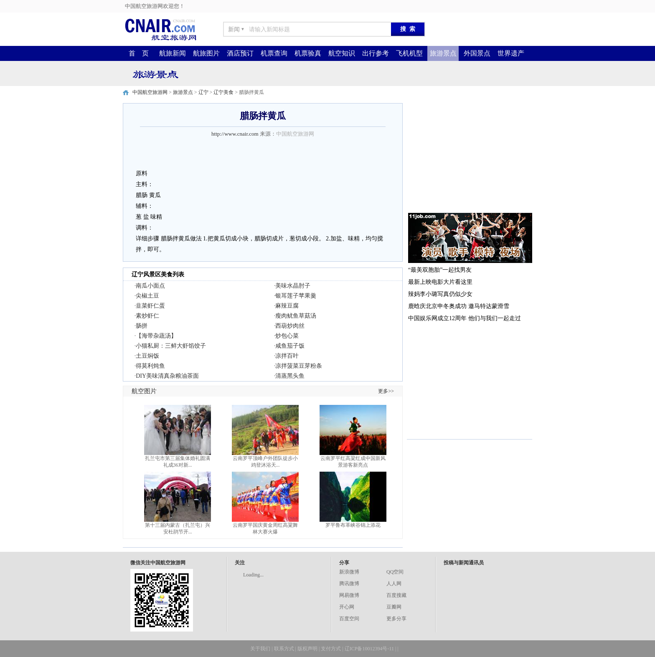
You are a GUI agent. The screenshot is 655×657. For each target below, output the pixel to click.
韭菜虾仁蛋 (150, 306)
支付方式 (331, 649)
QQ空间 (395, 572)
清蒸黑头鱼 (290, 376)
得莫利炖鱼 (150, 366)
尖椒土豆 (147, 296)
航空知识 (341, 53)
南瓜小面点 (150, 286)
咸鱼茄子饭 (290, 346)
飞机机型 (409, 53)
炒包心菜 (287, 336)
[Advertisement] (469, 155)
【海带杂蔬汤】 (156, 336)
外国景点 (477, 53)
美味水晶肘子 (292, 286)
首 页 (139, 53)
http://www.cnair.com (235, 134)
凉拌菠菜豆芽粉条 (298, 366)
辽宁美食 (223, 92)
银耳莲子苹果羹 (295, 296)
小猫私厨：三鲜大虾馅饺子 (171, 346)
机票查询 (274, 53)
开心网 (346, 607)
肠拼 (141, 326)
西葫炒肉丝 (290, 326)
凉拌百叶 (287, 356)
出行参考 (375, 53)
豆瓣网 (393, 607)
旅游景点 (443, 53)
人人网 (393, 583)
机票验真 (307, 53)
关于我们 (260, 649)
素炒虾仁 (147, 316)
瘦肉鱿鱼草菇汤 (295, 316)
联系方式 (284, 649)
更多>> (386, 391)
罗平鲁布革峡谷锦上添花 (353, 525)
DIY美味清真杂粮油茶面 (167, 376)
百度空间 (349, 619)
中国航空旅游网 (150, 92)
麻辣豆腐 (287, 306)
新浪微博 (349, 572)
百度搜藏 (396, 595)
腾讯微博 (349, 583)
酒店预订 (240, 53)
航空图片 (144, 391)
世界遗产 (511, 53)
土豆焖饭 (147, 356)
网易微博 (349, 595)
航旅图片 (206, 53)
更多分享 (396, 619)
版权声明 (307, 649)
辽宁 (203, 92)
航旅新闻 (172, 53)
